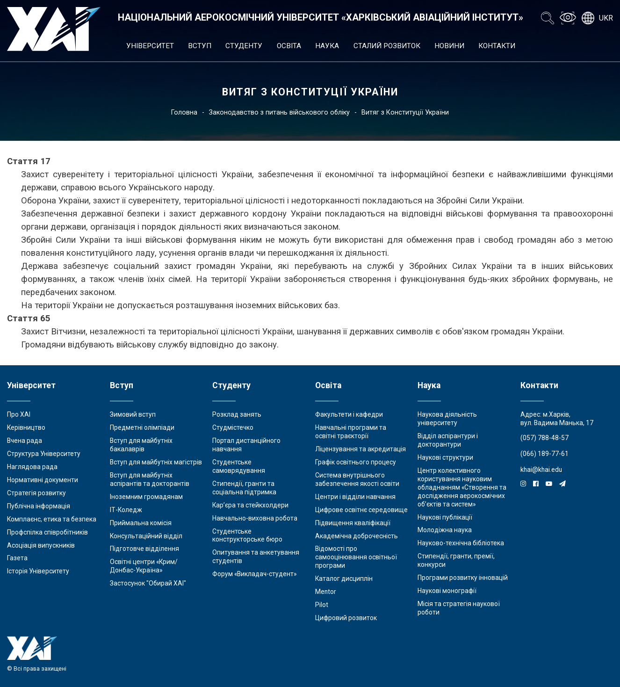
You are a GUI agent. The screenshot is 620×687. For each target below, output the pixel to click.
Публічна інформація (38, 506)
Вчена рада (24, 440)
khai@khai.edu (541, 469)
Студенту (243, 46)
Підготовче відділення (144, 548)
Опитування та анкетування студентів (255, 556)
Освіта (289, 46)
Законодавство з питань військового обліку (279, 112)
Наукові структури (445, 457)
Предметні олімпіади (142, 427)
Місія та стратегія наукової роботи (459, 608)
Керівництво (26, 427)
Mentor (325, 591)
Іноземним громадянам (146, 496)
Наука (327, 46)
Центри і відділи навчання (355, 496)
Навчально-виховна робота (254, 518)
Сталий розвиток (386, 46)
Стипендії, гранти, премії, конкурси (456, 560)
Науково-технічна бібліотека (461, 543)
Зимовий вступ (133, 414)
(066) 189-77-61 (544, 453)
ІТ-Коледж (126, 509)
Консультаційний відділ (146, 536)
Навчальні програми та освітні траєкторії (350, 432)
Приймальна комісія (141, 523)
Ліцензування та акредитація (360, 449)
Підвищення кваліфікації (352, 523)
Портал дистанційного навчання (246, 445)
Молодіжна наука (445, 530)
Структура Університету (43, 453)
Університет (150, 46)
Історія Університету (38, 571)
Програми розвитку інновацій (463, 577)
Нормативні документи (42, 480)
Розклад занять (236, 414)
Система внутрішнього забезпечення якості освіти (357, 479)
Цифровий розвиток (346, 618)
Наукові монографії (447, 590)
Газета (17, 558)
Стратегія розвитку (36, 493)
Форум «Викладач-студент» (254, 574)
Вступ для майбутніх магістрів (156, 462)
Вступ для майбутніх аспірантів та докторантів (149, 479)
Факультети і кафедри (349, 414)
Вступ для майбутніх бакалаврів (141, 445)
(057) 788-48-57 (544, 437)
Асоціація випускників (41, 545)
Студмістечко (232, 427)
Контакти (496, 46)
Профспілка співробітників (47, 532)
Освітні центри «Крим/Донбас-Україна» (144, 566)
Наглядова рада (32, 466)
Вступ (199, 46)
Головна (184, 112)
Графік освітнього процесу (355, 462)
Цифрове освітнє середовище (361, 509)
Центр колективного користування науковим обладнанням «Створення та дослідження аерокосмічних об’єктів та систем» (462, 487)
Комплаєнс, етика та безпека (51, 519)
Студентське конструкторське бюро (247, 535)
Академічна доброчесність (356, 536)
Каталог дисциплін (344, 578)
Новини (449, 46)
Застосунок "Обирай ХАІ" (148, 583)
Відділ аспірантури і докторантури (448, 440)
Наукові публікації (445, 517)
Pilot (321, 604)
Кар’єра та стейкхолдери (250, 505)
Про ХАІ (18, 414)
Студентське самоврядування (238, 466)
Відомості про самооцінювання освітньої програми (356, 557)
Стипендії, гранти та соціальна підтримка (244, 488)
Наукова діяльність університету (447, 419)
